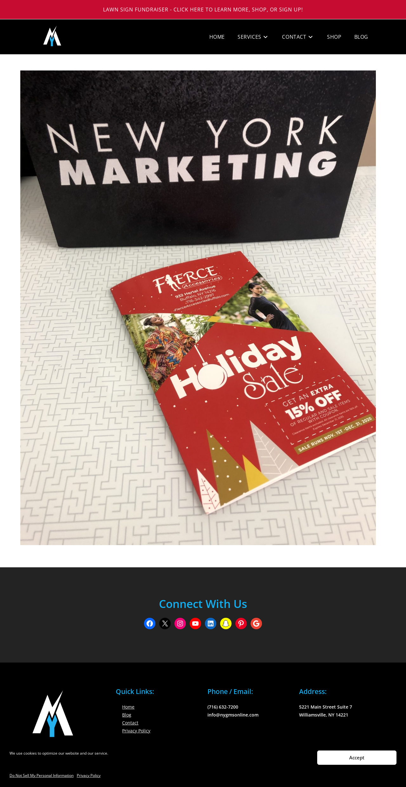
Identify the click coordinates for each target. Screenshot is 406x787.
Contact (130, 723)
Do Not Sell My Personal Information (42, 775)
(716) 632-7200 (222, 707)
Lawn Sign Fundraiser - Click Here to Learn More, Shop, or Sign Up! (203, 9)
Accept (356, 757)
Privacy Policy (89, 775)
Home (128, 707)
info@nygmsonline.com (233, 715)
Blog (126, 715)
